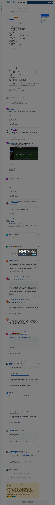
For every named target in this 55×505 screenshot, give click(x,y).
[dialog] (27, 252)
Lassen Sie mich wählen (22, 254)
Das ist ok (34, 254)
